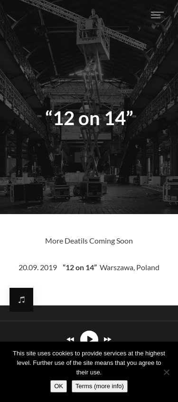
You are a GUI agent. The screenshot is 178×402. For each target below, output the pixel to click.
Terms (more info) (99, 386)
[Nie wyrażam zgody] (166, 372)
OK (58, 386)
